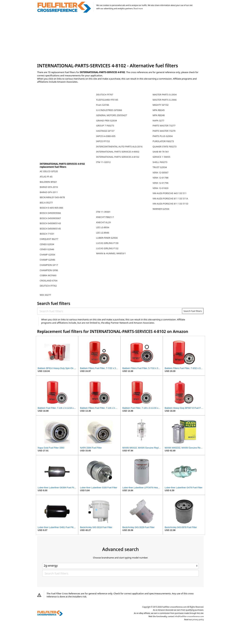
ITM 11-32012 (103, 162)
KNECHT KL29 (103, 222)
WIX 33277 (45, 294)
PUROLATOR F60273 (163, 141)
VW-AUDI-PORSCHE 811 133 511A (170, 198)
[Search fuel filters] (110, 311)
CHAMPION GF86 (49, 270)
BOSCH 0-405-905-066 (51, 207)
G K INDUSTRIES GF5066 (109, 110)
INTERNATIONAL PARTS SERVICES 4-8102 (117, 156)
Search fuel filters (193, 311)
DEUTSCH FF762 (48, 285)
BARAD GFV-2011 (49, 192)
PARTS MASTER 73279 (164, 130)
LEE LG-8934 (102, 227)
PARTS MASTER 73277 (164, 125)
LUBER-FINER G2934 (107, 237)
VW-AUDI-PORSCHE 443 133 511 (170, 193)
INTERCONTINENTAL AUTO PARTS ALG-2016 (119, 146)
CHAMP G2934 (47, 254)
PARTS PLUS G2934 (163, 136)
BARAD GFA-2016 (49, 186)
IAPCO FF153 (103, 141)
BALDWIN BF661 (48, 181)
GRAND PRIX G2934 (106, 120)
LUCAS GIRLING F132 (107, 248)
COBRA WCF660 (48, 275)
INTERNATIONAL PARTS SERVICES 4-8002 (117, 151)
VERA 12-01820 (160, 188)
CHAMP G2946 (47, 259)
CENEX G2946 (47, 249)
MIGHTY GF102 (161, 104)
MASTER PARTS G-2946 (165, 99)
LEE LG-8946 (102, 232)
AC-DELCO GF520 (49, 171)
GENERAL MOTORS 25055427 (111, 115)
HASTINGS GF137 (105, 130)
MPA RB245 (159, 110)
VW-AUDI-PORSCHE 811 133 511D (170, 203)
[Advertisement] (120, 38)
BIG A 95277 (46, 202)
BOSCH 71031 (47, 233)
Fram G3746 (102, 104)
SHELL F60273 (160, 162)
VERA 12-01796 (160, 182)
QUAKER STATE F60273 (164, 146)
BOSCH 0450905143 (50, 223)
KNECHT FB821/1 (105, 217)
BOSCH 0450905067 (50, 218)
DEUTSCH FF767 (104, 94)
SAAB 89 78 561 (161, 151)
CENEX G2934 (47, 244)
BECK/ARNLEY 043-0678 (52, 197)
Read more (138, 8)
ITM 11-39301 (103, 211)
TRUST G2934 (160, 167)
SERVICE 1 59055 (161, 156)
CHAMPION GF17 (49, 264)
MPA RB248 (159, 115)
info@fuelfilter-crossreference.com (189, 616)
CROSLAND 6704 (48, 280)
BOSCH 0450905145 (50, 228)
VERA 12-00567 (160, 172)
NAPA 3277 (158, 120)
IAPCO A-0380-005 (105, 136)
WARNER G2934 (161, 208)
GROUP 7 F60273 (105, 125)
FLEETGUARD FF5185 (107, 99)
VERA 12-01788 (160, 177)
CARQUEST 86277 (49, 238)
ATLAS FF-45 (46, 176)
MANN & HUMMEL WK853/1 (111, 253)
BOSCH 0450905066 (50, 212)
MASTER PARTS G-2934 (165, 94)
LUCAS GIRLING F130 (107, 243)
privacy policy (198, 619)
